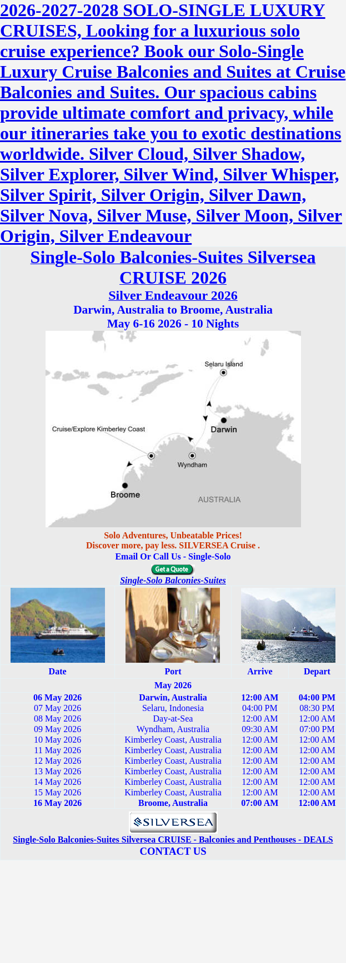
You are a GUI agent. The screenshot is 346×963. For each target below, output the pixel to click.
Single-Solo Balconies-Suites (173, 580)
